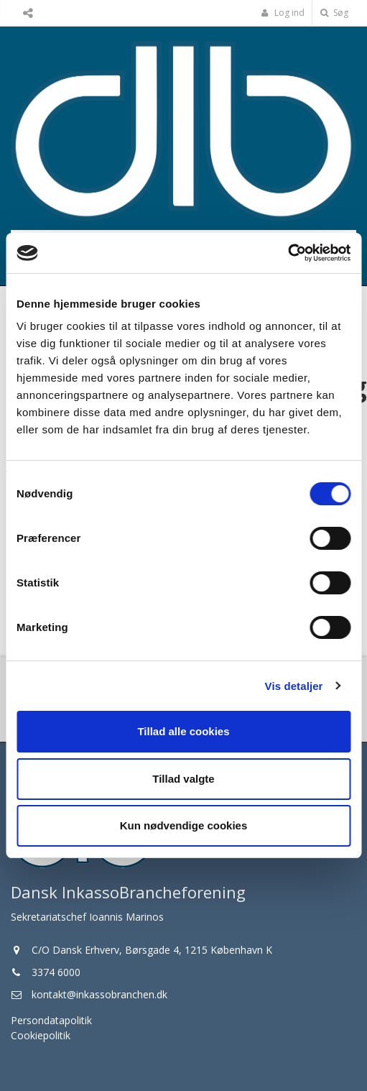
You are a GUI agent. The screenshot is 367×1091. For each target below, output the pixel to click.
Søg (334, 12)
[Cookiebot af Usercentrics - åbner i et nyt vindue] (287, 253)
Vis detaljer (294, 686)
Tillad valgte (183, 779)
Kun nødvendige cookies (184, 825)
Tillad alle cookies (183, 731)
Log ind (283, 12)
